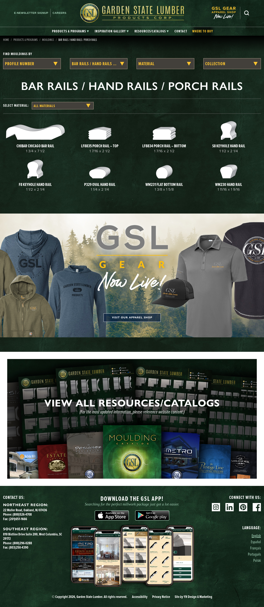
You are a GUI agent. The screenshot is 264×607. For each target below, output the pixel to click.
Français (255, 548)
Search (246, 13)
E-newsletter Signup (31, 12)
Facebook (257, 507)
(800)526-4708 (22, 514)
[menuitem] (225, 13)
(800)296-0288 (22, 543)
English (256, 535)
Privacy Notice (161, 596)
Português (254, 554)
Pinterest (243, 507)
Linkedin (229, 507)
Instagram (216, 507)
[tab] (70, 31)
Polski (257, 560)
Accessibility (139, 596)
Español (256, 541)
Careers (59, 12)
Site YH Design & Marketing (193, 596)
